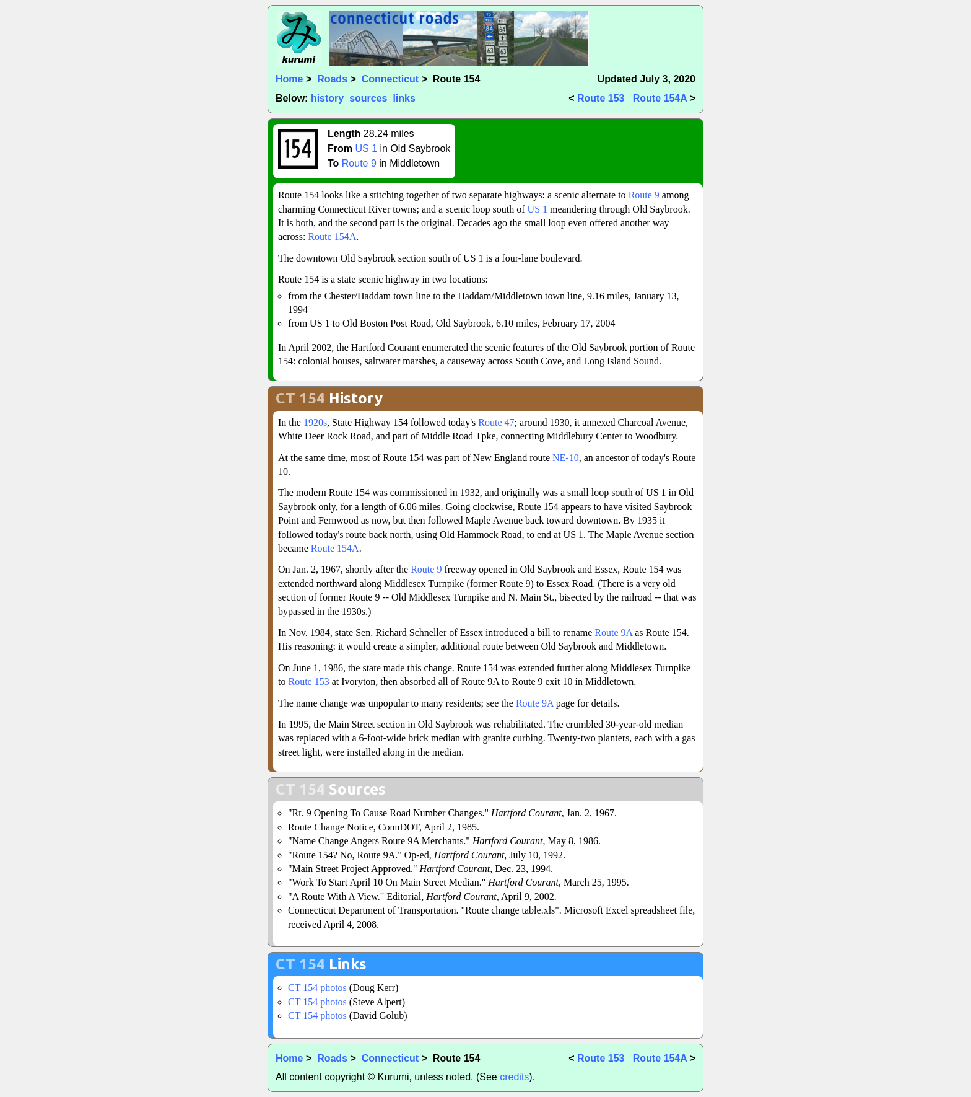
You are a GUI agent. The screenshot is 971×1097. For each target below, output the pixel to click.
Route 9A (613, 632)
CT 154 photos (317, 987)
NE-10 (565, 457)
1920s (315, 422)
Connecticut (390, 79)
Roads (332, 79)
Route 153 (600, 98)
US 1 (366, 148)
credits (514, 1077)
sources (368, 98)
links (404, 98)
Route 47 (496, 422)
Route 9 (359, 163)
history (327, 98)
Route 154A (660, 98)
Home (289, 79)
